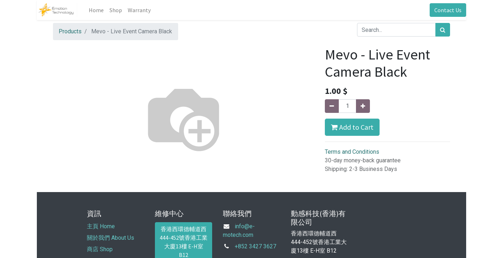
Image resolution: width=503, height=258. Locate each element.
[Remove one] (332, 106)
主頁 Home (101, 226)
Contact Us (448, 10)
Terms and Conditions (352, 151)
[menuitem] (96, 10)
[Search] (442, 30)
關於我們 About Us (110, 237)
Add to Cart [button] (352, 127)
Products (70, 31)
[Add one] (363, 106)
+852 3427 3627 (255, 246)
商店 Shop (100, 249)
